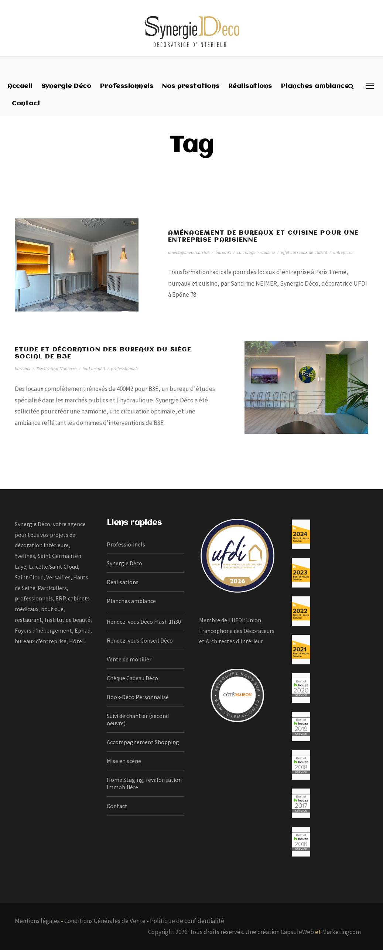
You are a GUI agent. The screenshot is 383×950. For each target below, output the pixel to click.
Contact (26, 104)
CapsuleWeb (297, 932)
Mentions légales (37, 921)
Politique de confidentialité (187, 921)
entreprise (342, 252)
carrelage (246, 252)
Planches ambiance (315, 86)
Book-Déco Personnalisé (138, 697)
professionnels (125, 368)
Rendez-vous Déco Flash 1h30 (144, 621)
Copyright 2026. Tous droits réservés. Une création (214, 932)
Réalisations (250, 86)
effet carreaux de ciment (304, 252)
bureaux (223, 252)
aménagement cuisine (188, 252)
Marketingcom (341, 932)
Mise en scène (124, 761)
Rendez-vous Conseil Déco (140, 640)
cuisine (268, 252)
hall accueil (93, 368)
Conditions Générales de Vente (105, 921)
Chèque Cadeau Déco (132, 678)
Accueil (20, 86)
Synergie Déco (66, 86)
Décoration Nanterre (56, 368)
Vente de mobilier (129, 659)
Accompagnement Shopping (143, 742)
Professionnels (126, 86)
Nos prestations (191, 86)
